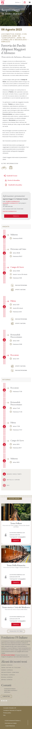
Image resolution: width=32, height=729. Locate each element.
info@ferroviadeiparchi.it (13, 201)
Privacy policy (7, 713)
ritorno (6, 380)
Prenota (16, 540)
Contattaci (6, 696)
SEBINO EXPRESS (7, 665)
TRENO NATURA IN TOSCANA (11, 667)
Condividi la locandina (13, 185)
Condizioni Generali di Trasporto (12, 710)
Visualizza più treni (16, 631)
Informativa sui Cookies (11, 723)
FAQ (4, 715)
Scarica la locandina (12, 180)
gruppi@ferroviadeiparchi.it (10, 203)
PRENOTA (16, 216)
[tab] (16, 227)
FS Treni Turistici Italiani (8, 655)
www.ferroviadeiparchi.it (9, 211)
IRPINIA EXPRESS (6, 679)
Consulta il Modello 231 (9, 708)
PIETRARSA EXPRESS (8, 675)
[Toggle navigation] (29, 2)
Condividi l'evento (10, 176)
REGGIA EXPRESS (7, 677)
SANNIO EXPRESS (7, 670)
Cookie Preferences (10, 726)
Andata (5, 226)
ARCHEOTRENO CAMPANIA (10, 672)
